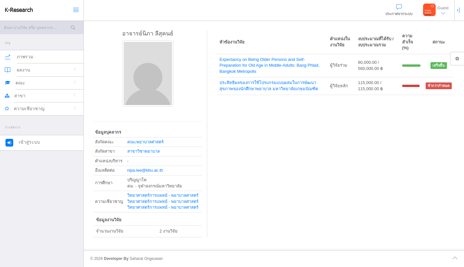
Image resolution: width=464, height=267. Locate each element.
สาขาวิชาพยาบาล (143, 151)
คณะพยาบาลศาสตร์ (145, 141)
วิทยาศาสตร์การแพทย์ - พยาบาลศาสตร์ (163, 195)
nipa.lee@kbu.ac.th (145, 170)
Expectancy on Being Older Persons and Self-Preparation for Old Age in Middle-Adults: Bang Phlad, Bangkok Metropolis (269, 65)
